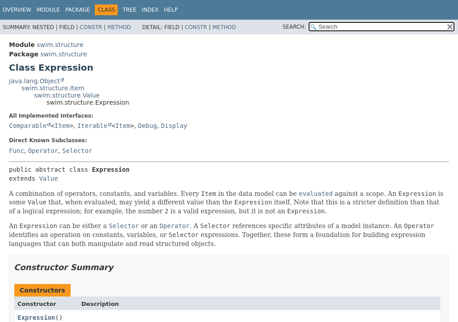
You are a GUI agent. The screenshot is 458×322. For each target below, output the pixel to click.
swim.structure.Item (53, 88)
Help (171, 10)
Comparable (28, 125)
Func (16, 150)
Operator (43, 150)
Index (150, 10)
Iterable (92, 125)
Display (174, 125)
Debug (147, 125)
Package (77, 10)
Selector (77, 150)
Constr (91, 27)
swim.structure (60, 44)
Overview (17, 10)
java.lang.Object (34, 81)
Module (48, 10)
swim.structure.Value (67, 95)
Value (48, 178)
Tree (129, 10)
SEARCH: (294, 27)
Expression (36, 317)
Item (62, 125)
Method (119, 27)
